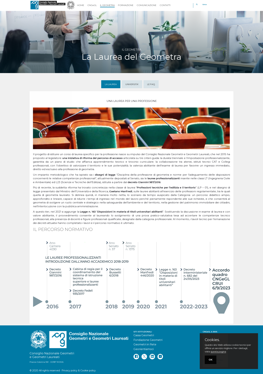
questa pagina (218, 351)
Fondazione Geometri (147, 340)
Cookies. (212, 340)
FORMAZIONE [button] (125, 5)
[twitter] (144, 356)
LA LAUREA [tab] (111, 84)
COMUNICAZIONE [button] (146, 5)
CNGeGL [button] (92, 5)
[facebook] (136, 356)
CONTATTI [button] (165, 5)
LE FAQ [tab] (151, 84)
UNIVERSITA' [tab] (131, 84)
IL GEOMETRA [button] (107, 5)
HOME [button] (80, 5)
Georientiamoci (143, 349)
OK (210, 359)
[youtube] (160, 356)
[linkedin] (152, 356)
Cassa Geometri (143, 335)
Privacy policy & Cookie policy (79, 370)
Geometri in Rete (144, 344)
